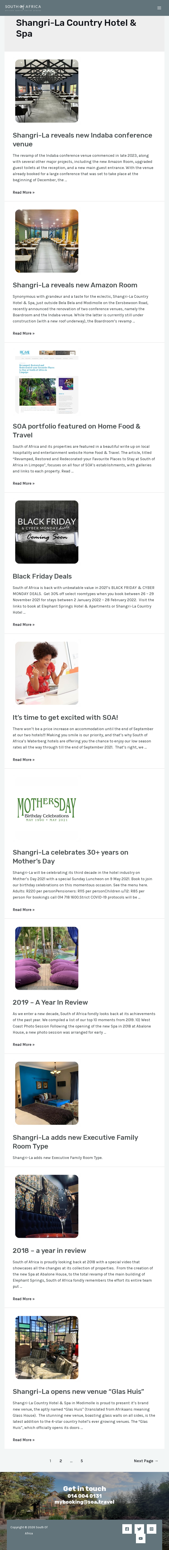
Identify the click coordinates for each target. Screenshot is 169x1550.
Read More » (24, 192)
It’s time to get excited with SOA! (65, 717)
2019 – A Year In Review (50, 1002)
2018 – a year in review (49, 1251)
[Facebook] (127, 1529)
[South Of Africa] (23, 8)
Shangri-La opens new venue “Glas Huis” (78, 1392)
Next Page (146, 1460)
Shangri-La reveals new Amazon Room (75, 285)
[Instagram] (151, 1529)
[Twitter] (139, 1529)
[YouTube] (140, 1538)
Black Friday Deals (42, 576)
